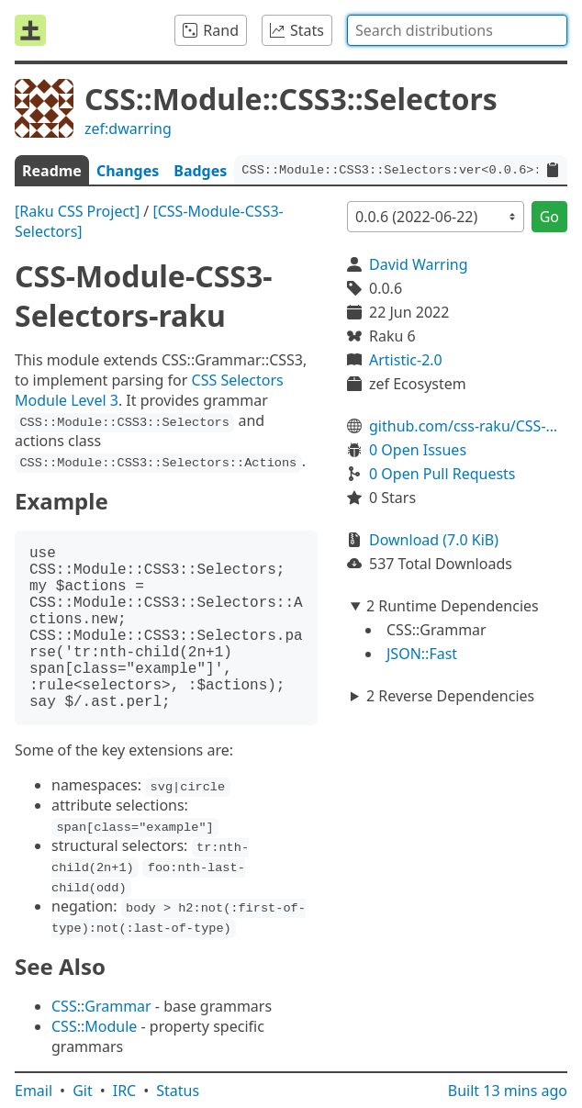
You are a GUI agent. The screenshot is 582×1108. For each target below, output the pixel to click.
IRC (125, 1090)
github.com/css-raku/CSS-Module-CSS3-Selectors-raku (468, 426)
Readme (52, 171)
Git (83, 1090)
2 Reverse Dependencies (450, 696)
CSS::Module (94, 1026)
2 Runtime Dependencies (452, 606)
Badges (200, 171)
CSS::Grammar (101, 1006)
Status (177, 1090)
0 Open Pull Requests (442, 474)
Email (33, 1090)
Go (549, 217)
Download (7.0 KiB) (433, 540)
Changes (127, 171)
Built (507, 1090)
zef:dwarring (128, 128)
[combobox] (457, 30)
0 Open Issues (417, 450)
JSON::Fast (421, 654)
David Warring (418, 264)
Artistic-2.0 (405, 360)
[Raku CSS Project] (77, 211)
